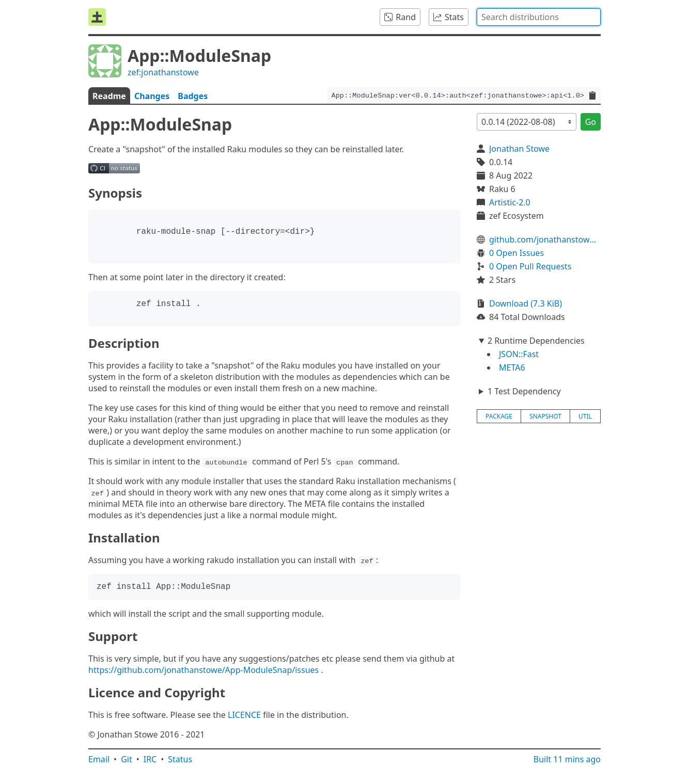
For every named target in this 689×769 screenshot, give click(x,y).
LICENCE (244, 714)
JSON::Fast (519, 354)
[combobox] (539, 17)
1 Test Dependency (524, 391)
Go (590, 121)
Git (126, 759)
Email (98, 759)
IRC (150, 759)
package (499, 416)
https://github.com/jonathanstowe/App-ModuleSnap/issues (203, 670)
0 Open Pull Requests (530, 266)
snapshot (545, 416)
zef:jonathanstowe (163, 72)
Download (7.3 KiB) (525, 303)
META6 (512, 367)
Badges (193, 96)
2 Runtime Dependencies (536, 340)
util (585, 416)
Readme (109, 96)
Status (180, 759)
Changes (151, 96)
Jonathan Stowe (519, 148)
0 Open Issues (516, 253)
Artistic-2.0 (509, 202)
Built (567, 759)
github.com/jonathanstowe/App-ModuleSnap (545, 239)
